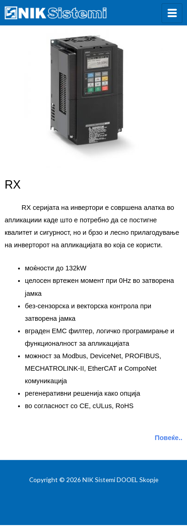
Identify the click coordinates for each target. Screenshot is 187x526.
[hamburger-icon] (172, 13)
